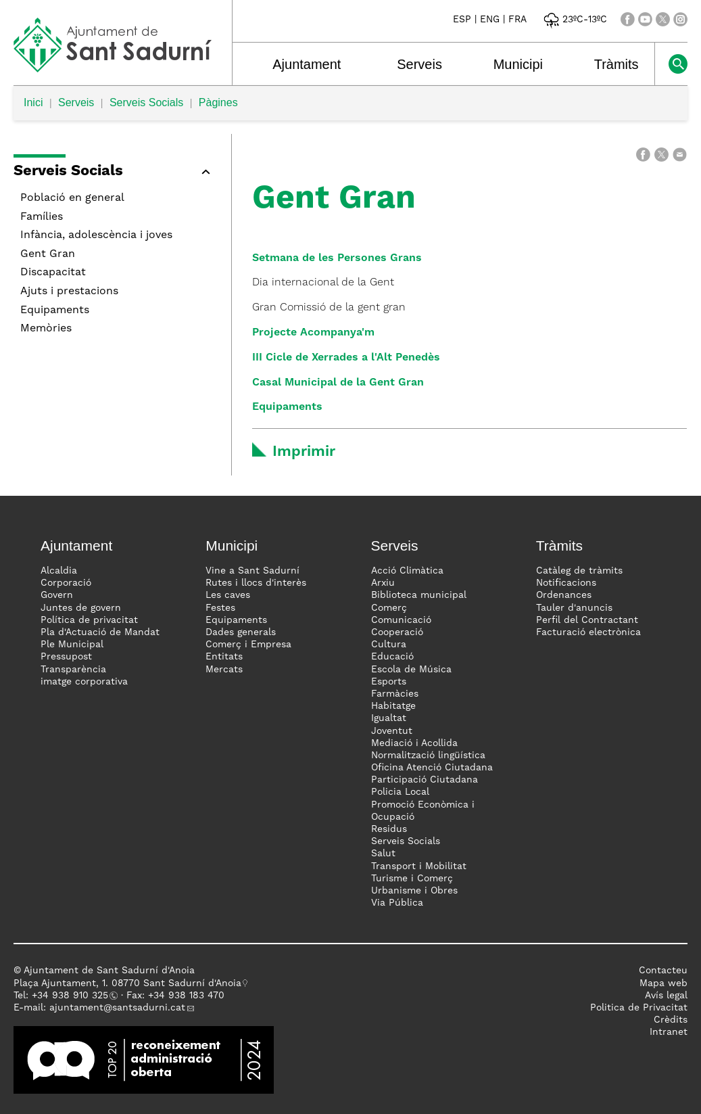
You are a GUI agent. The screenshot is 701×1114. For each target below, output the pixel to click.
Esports (388, 682)
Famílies (41, 217)
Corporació (66, 583)
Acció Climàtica (407, 571)
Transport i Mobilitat (418, 866)
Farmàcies (394, 694)
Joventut (391, 731)
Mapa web (663, 983)
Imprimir (303, 451)
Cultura (388, 644)
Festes (220, 608)
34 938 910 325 (72, 995)
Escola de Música (411, 669)
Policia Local (400, 792)
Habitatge (393, 706)
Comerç (389, 608)
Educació (392, 657)
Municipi (518, 64)
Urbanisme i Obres (414, 891)
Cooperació (397, 632)
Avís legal (666, 995)
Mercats (224, 669)
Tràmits (616, 64)
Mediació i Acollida (414, 743)
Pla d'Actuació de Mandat (100, 632)
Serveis (419, 64)
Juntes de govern (81, 608)
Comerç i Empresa (248, 644)
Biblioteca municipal (418, 595)
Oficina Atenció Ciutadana (432, 767)
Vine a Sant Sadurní (252, 571)
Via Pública (397, 903)
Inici (33, 102)
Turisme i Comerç (412, 878)
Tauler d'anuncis (574, 608)
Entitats (224, 657)
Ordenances (563, 595)
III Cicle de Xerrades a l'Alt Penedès (346, 357)
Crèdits (670, 1020)
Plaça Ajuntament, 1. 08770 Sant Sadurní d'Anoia (127, 983)
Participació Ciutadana (424, 780)
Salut (383, 853)
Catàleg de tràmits (579, 571)
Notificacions (566, 583)
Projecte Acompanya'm (313, 332)
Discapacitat (53, 272)
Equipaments (54, 310)
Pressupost (66, 657)
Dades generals (241, 632)
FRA (517, 19)
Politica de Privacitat (638, 1008)
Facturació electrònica (588, 632)
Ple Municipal (72, 644)
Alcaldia (59, 571)
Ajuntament (306, 64)
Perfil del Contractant (587, 620)
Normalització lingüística (428, 755)
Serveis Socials (146, 102)
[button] (116, 173)
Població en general (72, 198)
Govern (57, 595)
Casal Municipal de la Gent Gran (338, 382)
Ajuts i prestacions (69, 291)
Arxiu (383, 583)
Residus (389, 829)
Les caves (228, 595)
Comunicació (401, 620)
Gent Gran (47, 254)
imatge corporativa (84, 682)
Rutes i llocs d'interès (256, 583)
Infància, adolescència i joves (96, 235)
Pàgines (218, 102)
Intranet (668, 1032)
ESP (462, 19)
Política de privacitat (89, 620)
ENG (490, 19)
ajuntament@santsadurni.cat (117, 1008)
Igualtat (388, 718)
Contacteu (663, 970)
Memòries (46, 328)
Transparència (73, 669)
